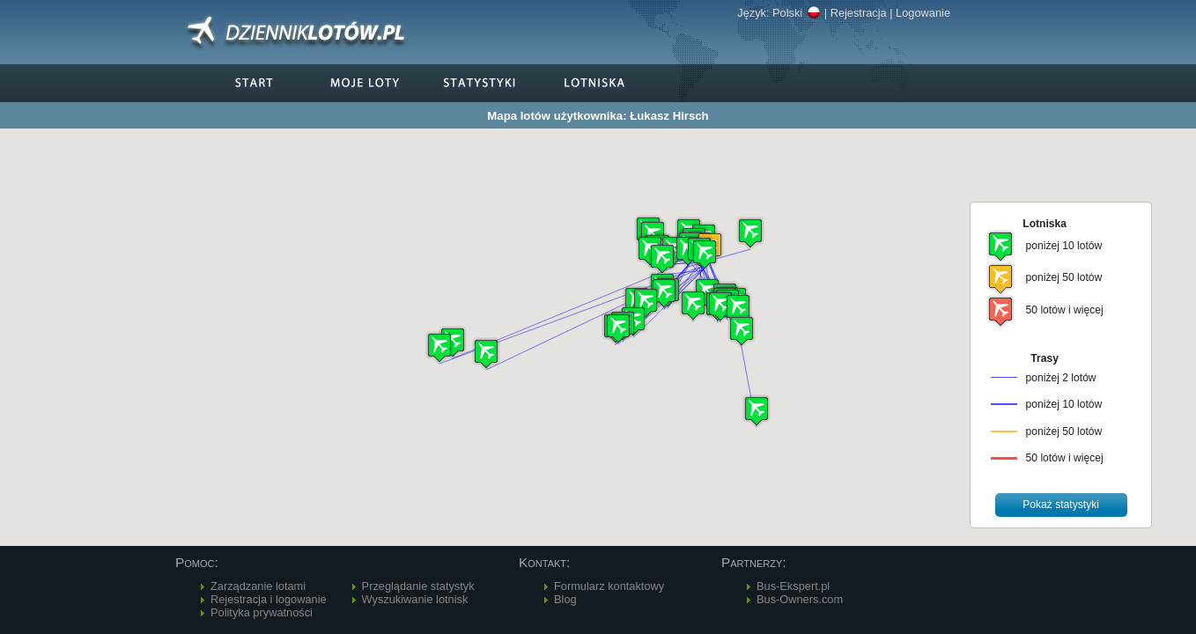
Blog (565, 599)
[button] (741, 330)
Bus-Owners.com (800, 599)
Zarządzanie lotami (258, 586)
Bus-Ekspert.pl (793, 586)
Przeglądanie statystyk (418, 586)
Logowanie (923, 12)
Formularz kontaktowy (609, 586)
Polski (796, 12)
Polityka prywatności (261, 612)
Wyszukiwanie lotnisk (415, 599)
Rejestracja (859, 12)
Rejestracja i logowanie (268, 599)
